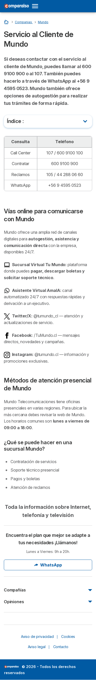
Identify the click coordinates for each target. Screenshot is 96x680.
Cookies (68, 636)
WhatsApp (48, 564)
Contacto (60, 647)
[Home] (7, 22)
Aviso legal (37, 647)
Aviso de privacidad (37, 636)
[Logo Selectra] (16, 6)
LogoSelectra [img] (11, 667)
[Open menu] (36, 6)
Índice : (15, 121)
